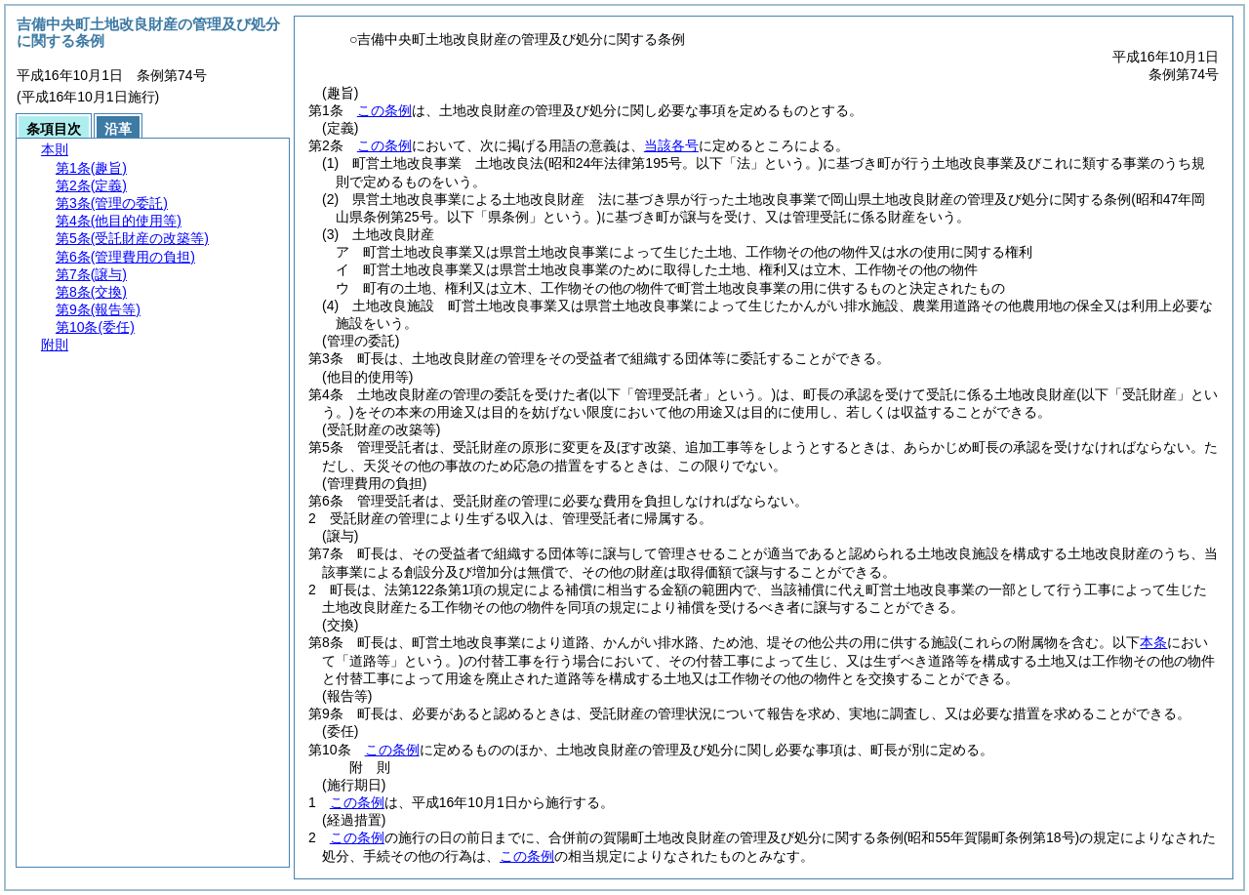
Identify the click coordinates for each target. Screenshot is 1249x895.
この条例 (384, 110)
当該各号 (671, 145)
